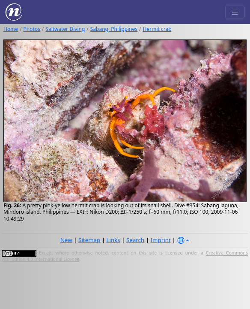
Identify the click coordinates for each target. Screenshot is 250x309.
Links (113, 240)
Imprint (161, 240)
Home (10, 29)
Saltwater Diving (65, 29)
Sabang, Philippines (113, 29)
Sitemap (89, 240)
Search (135, 240)
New (66, 240)
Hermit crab (157, 29)
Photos (32, 29)
